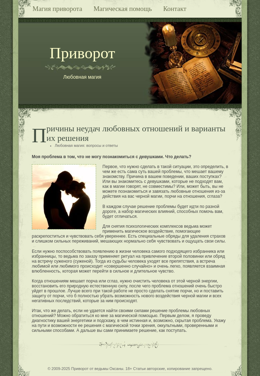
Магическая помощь (123, 8)
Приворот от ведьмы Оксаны (97, 368)
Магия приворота (57, 8)
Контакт (175, 8)
